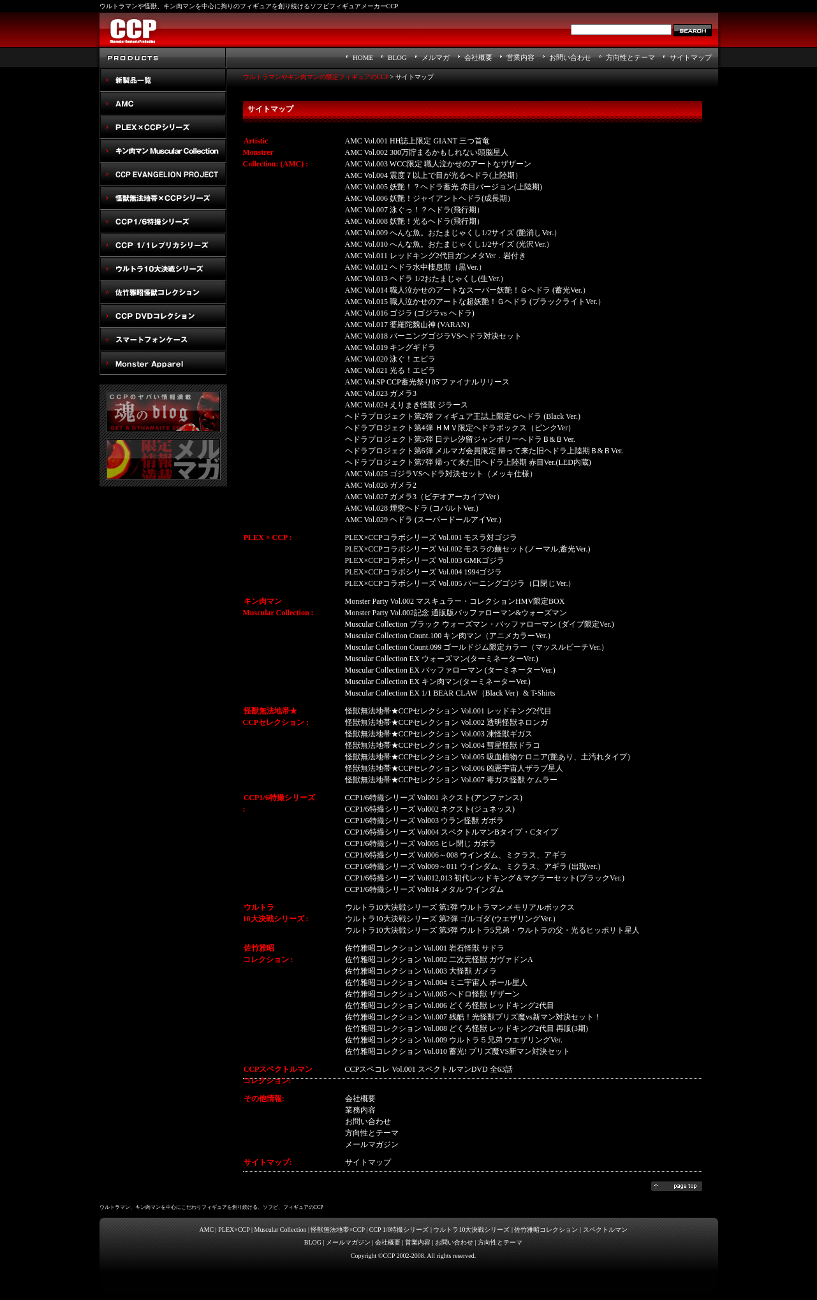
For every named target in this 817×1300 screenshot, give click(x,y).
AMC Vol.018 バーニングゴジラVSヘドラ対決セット (433, 336)
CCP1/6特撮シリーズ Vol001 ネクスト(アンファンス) (433, 797)
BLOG (397, 57)
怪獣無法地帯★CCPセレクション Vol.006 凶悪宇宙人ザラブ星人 (454, 768)
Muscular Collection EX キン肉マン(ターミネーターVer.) (438, 681)
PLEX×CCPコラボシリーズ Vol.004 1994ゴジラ (424, 571)
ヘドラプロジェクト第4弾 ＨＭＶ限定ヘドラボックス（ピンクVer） (460, 427)
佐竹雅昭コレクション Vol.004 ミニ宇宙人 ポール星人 (436, 982)
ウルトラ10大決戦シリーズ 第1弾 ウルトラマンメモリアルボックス (460, 907)
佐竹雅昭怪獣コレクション (163, 292)
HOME (363, 57)
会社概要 (478, 57)
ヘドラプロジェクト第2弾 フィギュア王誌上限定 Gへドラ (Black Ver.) (462, 416)
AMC (163, 103)
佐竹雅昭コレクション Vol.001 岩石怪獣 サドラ (424, 948)
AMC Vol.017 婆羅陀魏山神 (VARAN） (410, 324)
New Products (163, 80)
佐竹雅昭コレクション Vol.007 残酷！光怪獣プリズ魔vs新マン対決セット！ (473, 1016)
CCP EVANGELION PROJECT (163, 174)
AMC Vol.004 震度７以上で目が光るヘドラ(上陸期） (434, 175)
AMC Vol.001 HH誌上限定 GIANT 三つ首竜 (417, 140)
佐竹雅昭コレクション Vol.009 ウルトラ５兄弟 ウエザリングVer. (454, 1039)
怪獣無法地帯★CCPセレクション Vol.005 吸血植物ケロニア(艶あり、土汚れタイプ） (490, 756)
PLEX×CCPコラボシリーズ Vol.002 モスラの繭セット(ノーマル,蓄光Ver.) (468, 548)
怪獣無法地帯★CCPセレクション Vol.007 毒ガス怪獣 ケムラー (451, 779)
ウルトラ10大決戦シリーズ (163, 269)
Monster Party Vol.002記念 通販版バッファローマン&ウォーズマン (456, 612)
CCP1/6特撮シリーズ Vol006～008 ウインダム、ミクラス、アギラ (456, 855)
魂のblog (163, 411)
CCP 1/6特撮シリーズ (399, 1229)
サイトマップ (691, 57)
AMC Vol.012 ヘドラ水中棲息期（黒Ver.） (416, 267)
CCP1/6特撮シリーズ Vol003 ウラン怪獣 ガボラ (424, 820)
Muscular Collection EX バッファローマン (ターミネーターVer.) (450, 670)
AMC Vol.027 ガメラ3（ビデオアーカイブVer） (424, 496)
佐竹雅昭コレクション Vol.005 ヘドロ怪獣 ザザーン (432, 994)
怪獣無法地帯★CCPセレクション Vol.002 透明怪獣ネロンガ (446, 722)
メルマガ (436, 57)
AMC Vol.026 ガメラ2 (381, 485)
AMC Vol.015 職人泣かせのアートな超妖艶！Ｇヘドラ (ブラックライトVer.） (475, 301)
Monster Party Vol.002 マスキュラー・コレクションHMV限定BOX (455, 601)
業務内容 (360, 1110)
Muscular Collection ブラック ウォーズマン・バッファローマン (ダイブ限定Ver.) (479, 624)
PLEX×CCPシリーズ (163, 127)
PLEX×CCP (233, 1229)
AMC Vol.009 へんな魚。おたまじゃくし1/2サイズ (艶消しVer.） (453, 232)
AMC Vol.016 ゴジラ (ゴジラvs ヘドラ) (410, 313)
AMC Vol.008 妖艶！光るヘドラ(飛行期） (415, 221)
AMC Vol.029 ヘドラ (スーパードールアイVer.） (425, 519)
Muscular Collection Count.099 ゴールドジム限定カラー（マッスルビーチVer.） (477, 647)
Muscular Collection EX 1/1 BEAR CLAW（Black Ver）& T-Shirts (450, 693)
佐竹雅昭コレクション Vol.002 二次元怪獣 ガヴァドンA (439, 959)
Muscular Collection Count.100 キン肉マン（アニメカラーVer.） (450, 635)
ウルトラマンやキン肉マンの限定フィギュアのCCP (316, 76)
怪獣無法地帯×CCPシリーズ (163, 198)
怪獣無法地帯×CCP (337, 1229)
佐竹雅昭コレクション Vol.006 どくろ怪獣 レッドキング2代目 (449, 1005)
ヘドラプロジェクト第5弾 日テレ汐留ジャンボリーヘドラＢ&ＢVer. (460, 439)
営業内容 (520, 57)
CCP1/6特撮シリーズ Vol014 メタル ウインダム (424, 889)
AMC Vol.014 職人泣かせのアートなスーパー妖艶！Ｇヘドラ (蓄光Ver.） (468, 290)
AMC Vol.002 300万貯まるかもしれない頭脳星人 (427, 152)
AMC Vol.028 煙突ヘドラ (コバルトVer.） (414, 508)
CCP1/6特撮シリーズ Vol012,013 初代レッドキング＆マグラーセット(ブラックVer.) (484, 877)
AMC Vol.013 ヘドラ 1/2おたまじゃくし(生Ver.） (426, 278)
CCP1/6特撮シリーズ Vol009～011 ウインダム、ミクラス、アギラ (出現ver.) (473, 866)
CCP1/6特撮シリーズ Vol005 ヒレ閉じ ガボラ (420, 843)
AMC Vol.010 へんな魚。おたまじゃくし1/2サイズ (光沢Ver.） (449, 244)
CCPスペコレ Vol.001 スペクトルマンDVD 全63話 (429, 1069)
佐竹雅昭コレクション (546, 1229)
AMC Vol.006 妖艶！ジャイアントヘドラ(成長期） (430, 198)
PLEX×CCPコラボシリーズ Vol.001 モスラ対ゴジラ (431, 537)
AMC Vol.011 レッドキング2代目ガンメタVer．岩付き (436, 255)
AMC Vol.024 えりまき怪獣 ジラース (407, 404)
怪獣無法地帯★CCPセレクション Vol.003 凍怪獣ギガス (439, 733)
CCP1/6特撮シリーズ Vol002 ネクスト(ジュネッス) (430, 809)
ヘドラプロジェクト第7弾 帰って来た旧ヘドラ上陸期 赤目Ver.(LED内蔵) (468, 462)
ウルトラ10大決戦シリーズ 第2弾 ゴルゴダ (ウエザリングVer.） (453, 918)
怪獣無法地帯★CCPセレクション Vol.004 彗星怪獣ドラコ (442, 745)
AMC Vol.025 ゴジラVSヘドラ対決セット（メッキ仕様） (441, 473)
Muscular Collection (280, 1229)
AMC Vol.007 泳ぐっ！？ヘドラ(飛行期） (415, 209)
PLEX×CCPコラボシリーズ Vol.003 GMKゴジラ (425, 560)
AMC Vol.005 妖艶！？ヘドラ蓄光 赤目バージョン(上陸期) (444, 186)
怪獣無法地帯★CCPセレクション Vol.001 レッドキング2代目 (448, 710)
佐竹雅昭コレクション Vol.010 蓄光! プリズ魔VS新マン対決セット (458, 1051)
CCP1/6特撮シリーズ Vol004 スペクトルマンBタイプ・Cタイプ (451, 832)
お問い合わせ (570, 57)
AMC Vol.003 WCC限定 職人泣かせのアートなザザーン (438, 163)
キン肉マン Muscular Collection (163, 151)
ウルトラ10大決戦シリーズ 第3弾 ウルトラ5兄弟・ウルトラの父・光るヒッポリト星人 (492, 930)
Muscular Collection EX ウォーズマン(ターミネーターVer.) (441, 658)
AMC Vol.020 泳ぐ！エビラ (390, 358)
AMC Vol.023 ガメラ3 (381, 393)
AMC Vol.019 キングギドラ (390, 347)
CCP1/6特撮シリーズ (163, 221)
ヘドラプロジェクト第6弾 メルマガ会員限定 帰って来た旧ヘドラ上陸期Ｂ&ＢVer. (484, 450)
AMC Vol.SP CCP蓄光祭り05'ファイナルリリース (427, 381)
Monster (163, 363)
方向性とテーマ (630, 57)
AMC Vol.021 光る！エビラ (390, 370)
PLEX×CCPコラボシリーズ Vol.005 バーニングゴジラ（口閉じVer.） (460, 583)
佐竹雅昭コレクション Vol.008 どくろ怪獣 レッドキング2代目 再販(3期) (466, 1028)
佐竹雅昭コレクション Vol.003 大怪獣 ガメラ (421, 971)
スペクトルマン (163, 316)
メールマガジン (348, 1242)
